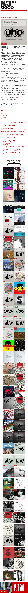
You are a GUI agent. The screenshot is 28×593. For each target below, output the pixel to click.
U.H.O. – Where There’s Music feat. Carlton (11, 152)
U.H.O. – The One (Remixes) (8, 142)
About (10, 17)
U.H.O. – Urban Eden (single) (8, 137)
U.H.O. (2, 153)
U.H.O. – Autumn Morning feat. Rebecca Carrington (14, 122)
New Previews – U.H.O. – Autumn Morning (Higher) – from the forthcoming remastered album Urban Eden (13, 131)
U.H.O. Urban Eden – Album (8, 125)
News (2, 17)
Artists (6, 17)
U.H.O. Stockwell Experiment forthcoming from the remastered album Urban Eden (13, 135)
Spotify (3, 118)
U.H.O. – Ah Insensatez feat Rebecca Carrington (13, 150)
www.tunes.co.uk (20, 97)
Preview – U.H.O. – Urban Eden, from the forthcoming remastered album (11, 127)
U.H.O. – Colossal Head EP (7, 124)
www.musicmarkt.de (6, 101)
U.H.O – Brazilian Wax (6, 145)
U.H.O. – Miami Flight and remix (9, 143)
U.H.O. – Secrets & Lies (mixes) (8, 140)
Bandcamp (3, 110)
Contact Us (16, 17)
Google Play (4, 115)
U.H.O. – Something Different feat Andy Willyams (13, 149)
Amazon (3, 113)
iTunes (2, 112)
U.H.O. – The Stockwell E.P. (7, 139)
